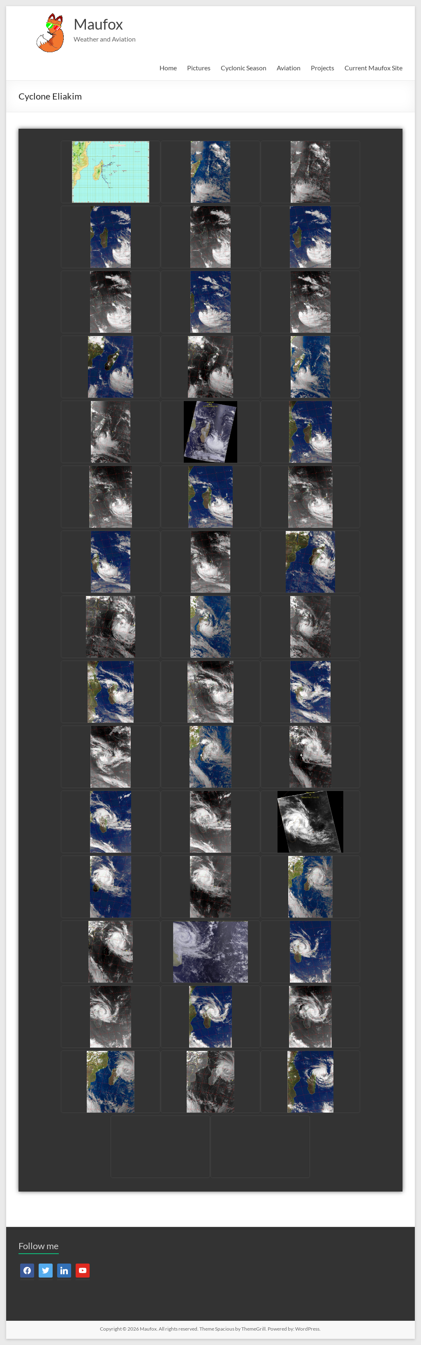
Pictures (198, 68)
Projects (322, 68)
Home (168, 68)
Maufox (98, 24)
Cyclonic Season (243, 68)
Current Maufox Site (373, 68)
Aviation (289, 68)
